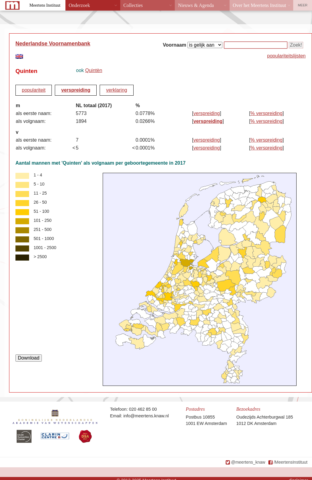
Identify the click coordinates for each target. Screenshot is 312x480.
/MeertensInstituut (290, 462)
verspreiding (75, 90)
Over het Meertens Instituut (259, 5)
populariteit (33, 90)
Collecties (133, 5)
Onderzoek (79, 5)
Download (28, 357)
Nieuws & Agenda (196, 5)
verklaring (116, 90)
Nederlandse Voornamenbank (52, 44)
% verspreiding (267, 113)
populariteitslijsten (286, 55)
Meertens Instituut (44, 5)
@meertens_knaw (248, 462)
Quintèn (93, 70)
